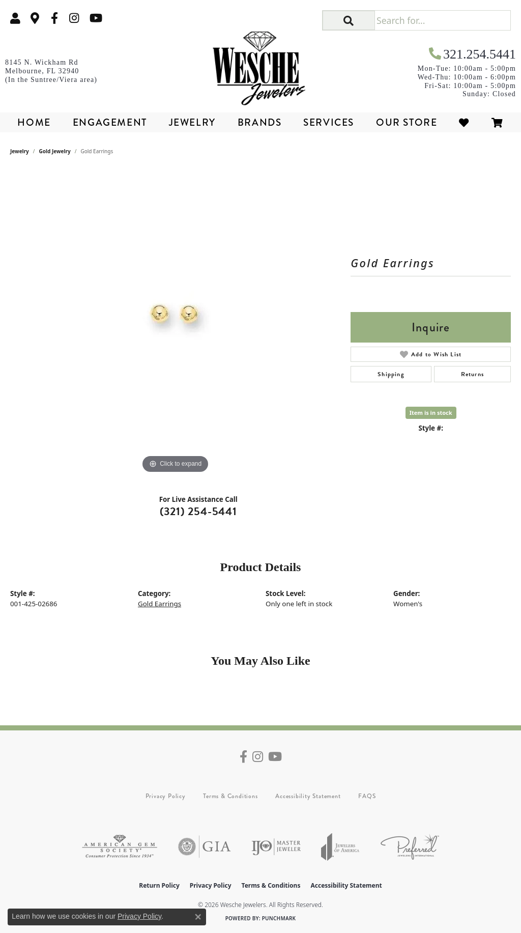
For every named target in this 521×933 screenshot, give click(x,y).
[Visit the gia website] (204, 846)
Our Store (406, 122)
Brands (260, 122)
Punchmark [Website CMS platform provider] (279, 918)
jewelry (19, 151)
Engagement (110, 122)
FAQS (366, 796)
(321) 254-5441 (198, 511)
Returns (472, 374)
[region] (175, 323)
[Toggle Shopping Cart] (497, 122)
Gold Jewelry (55, 151)
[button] (15, 18)
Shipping (391, 374)
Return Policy (159, 885)
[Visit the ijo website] (276, 846)
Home (33, 122)
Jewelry (192, 122)
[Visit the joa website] (340, 846)
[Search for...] (442, 20)
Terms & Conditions (230, 796)
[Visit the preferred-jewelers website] (410, 846)
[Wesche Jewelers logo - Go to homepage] (260, 65)
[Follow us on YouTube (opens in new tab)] (96, 18)
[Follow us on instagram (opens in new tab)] (74, 18)
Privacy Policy (166, 796)
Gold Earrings (159, 603)
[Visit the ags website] (119, 846)
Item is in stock (431, 412)
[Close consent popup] (198, 917)
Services (328, 122)
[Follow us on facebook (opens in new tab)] (54, 18)
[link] (35, 18)
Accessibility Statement (307, 796)
